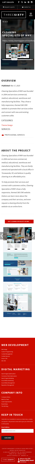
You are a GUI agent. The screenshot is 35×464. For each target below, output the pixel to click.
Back (5, 22)
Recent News (4, 404)
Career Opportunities (6, 401)
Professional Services (15, 135)
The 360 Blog (4, 406)
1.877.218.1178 (8, 2)
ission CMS (4, 358)
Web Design (4, 349)
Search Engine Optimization (8, 374)
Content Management (6, 354)
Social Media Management (8, 383)
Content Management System (10, 448)
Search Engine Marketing (7, 378)
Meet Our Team (5, 399)
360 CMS (3, 361)
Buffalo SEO (13, 450)
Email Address (5, 427)
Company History (5, 397)
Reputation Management (7, 385)
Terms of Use (12, 453)
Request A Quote (9, 7)
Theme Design (7, 125)
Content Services (5, 356)
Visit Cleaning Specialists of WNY (18, 221)
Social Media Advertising (7, 380)
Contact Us (26, 7)
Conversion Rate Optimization (9, 376)
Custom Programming (7, 351)
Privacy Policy (22, 453)
